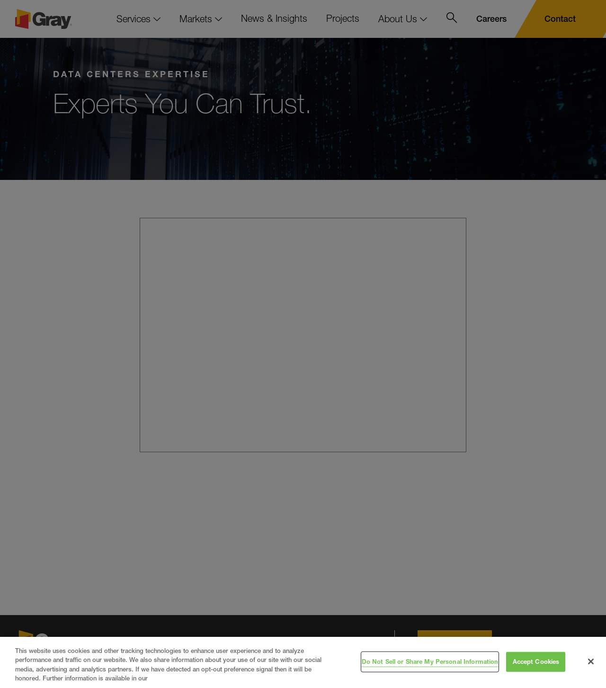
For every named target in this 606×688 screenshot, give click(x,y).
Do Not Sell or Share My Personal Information (430, 661)
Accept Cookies (536, 661)
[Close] (590, 661)
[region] (303, 662)
